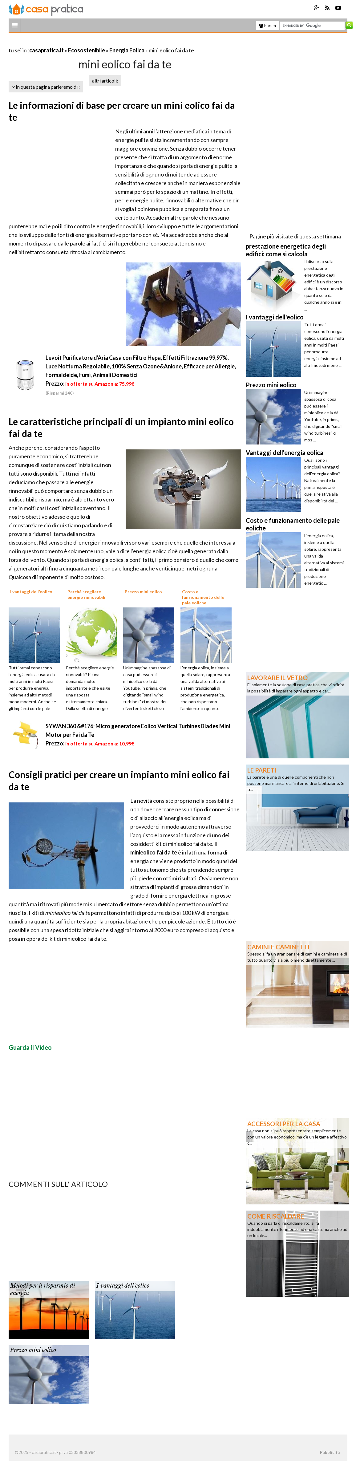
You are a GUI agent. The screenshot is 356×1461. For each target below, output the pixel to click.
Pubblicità (330, 1452)
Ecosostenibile (86, 50)
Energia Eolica (126, 50)
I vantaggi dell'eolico (122, 1285)
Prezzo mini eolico (33, 1350)
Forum (267, 25)
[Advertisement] (81, 42)
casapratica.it (46, 50)
